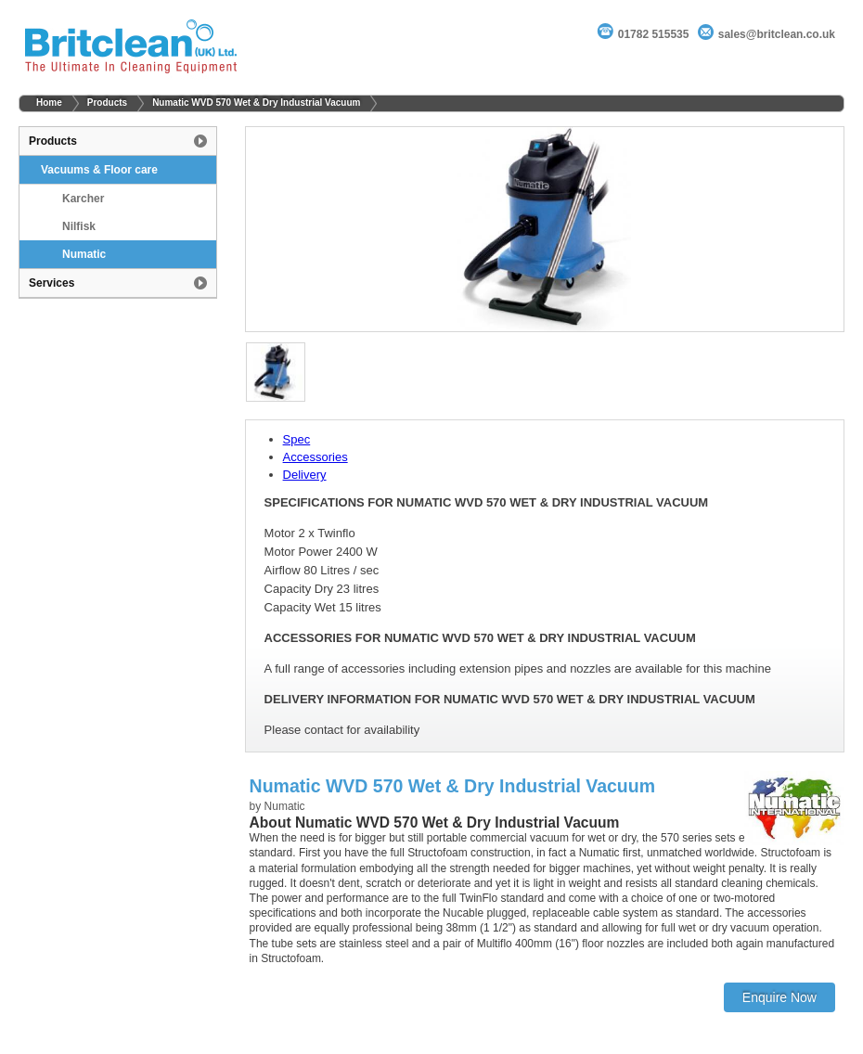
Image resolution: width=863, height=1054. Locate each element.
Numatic (84, 254)
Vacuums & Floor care (99, 169)
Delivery (305, 475)
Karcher (83, 198)
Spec (297, 439)
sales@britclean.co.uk (776, 34)
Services (51, 282)
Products (107, 102)
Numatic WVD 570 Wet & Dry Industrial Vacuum (256, 102)
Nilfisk (79, 226)
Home (49, 102)
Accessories (315, 457)
